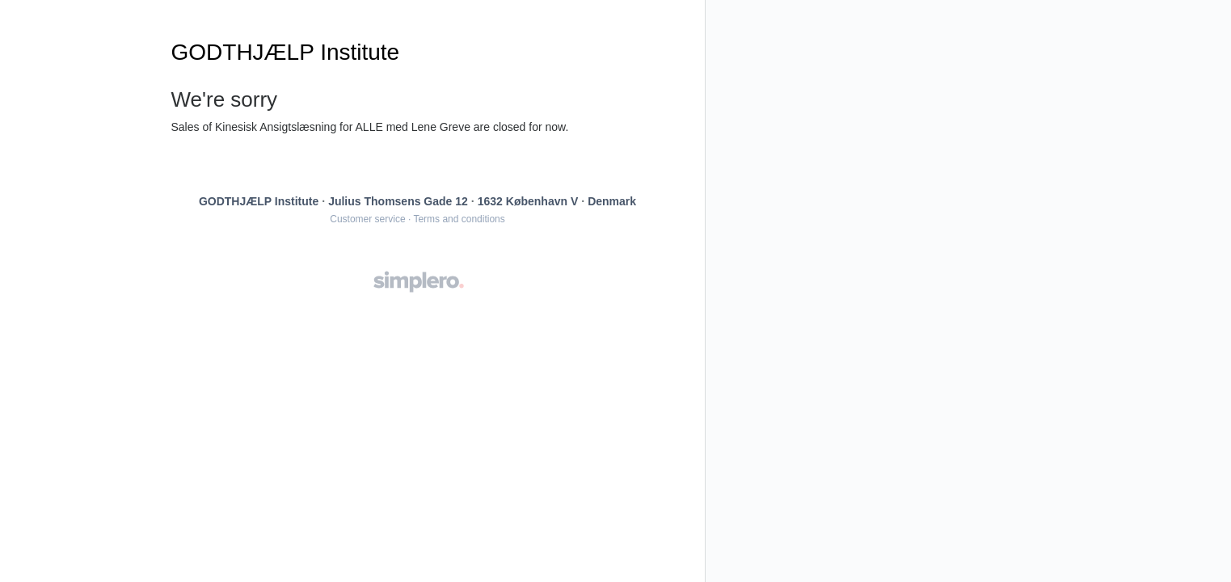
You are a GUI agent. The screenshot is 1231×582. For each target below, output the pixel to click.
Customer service (367, 219)
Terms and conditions (458, 219)
